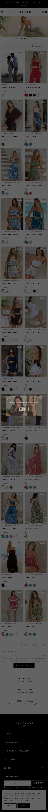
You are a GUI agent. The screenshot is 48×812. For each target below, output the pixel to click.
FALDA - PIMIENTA (8, 284)
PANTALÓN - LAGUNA (32, 480)
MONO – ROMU (6, 185)
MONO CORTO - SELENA (9, 137)
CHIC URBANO (30, 84)
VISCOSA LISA (7, 134)
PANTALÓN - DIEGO (8, 87)
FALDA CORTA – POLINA (33, 185)
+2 (38, 95)
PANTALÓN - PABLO (8, 431)
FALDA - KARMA (7, 578)
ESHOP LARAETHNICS (21, 38)
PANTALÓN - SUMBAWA (32, 87)
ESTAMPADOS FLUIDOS (33, 134)
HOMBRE (4, 84)
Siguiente (38, 645)
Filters (36, 46)
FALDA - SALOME (31, 137)
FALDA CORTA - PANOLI (33, 284)
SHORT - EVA (29, 578)
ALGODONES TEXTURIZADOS (35, 330)
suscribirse (37, 783)
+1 (38, 291)
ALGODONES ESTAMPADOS (11, 281)
